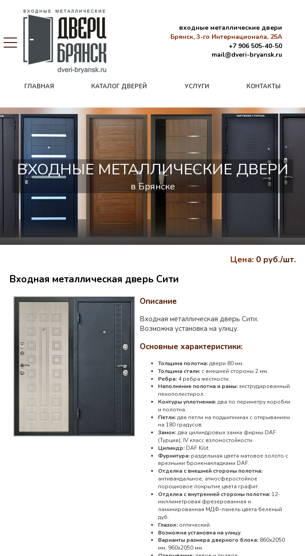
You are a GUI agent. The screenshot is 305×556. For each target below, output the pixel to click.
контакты (263, 86)
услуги (197, 86)
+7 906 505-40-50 (255, 46)
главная (39, 86)
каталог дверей (119, 86)
